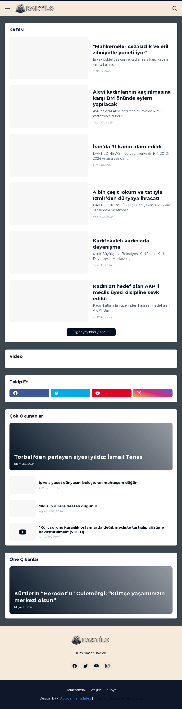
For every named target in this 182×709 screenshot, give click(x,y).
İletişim (95, 690)
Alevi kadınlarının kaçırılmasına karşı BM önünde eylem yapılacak (132, 98)
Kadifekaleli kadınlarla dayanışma (121, 244)
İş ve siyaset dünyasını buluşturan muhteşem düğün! (88, 482)
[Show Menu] (7, 9)
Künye (111, 690)
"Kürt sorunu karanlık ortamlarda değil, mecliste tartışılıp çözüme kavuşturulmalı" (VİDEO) (101, 529)
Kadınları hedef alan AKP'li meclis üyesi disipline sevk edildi (126, 292)
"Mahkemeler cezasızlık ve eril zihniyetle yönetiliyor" (130, 49)
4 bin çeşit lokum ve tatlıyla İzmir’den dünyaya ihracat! (128, 195)
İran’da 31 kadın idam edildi (127, 147)
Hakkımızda (75, 690)
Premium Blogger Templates (118, 698)
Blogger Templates (75, 698)
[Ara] (175, 9)
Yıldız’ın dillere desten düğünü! (68, 506)
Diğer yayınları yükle (89, 332)
